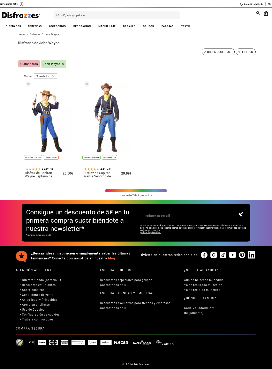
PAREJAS (167, 26)
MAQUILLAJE (107, 26)
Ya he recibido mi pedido (202, 290)
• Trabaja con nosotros (37, 319)
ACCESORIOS (57, 26)
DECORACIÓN (82, 26)
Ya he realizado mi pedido (203, 285)
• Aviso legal (29, 300)
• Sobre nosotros (32, 290)
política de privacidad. (150, 232)
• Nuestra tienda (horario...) (40, 280)
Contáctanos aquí (113, 285)
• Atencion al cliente (35, 305)
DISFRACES (13, 26)
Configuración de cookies (41, 314)
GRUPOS (148, 26)
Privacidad (50, 300)
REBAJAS (129, 26)
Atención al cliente (251, 4)
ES (269, 4)
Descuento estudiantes (39, 285)
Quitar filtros (29, 63)
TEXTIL (186, 26)
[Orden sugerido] (218, 52)
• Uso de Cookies (32, 309)
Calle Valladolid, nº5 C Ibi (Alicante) (201, 310)
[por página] (45, 76)
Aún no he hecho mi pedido (204, 280)
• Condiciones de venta (37, 295)
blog (111, 258)
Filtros (247, 52)
